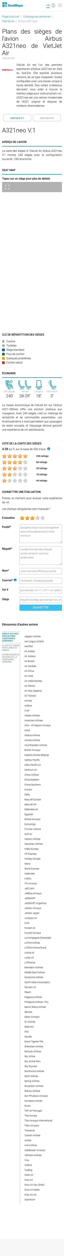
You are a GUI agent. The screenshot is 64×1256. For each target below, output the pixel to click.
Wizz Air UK (30, 1194)
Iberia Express (31, 868)
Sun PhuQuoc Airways (36, 1096)
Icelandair (29, 873)
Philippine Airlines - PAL (36, 1002)
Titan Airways (31, 1125)
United (27, 1140)
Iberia (27, 863)
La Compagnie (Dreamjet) (37, 937)
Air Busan (29, 661)
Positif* (6, 527)
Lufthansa (29, 962)
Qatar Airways (31, 1016)
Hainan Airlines (32, 839)
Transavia (29, 1130)
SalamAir (29, 1026)
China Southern (32, 784)
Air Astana (29, 656)
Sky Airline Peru (32, 1061)
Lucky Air (29, 957)
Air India (28, 676)
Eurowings (30, 824)
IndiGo (27, 878)
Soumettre (41, 607)
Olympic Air (30, 987)
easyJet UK (30, 804)
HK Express (30, 853)
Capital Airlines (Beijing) (36, 755)
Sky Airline (29, 1056)
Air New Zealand (33, 690)
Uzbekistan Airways (34, 1150)
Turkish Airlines (32, 1135)
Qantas (28, 1012)
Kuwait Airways (32, 932)
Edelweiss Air (31, 809)
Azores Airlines (32, 740)
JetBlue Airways (32, 893)
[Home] (12, 4)
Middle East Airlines (34, 972)
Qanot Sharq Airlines (35, 1007)
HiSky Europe (31, 848)
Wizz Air (28, 1179)
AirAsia (28, 700)
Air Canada (30, 666)
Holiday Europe (32, 858)
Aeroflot (28, 646)
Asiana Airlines (32, 735)
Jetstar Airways (32, 908)
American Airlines (33, 720)
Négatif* (7, 548)
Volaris (28, 1165)
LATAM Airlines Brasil (35, 947)
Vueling (28, 1170)
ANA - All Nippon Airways (37, 725)
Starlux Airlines (32, 1091)
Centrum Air (30, 769)
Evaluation (8, 517)
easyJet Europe (32, 799)
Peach (27, 992)
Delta (27, 794)
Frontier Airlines (32, 829)
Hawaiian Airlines (33, 844)
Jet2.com (29, 888)
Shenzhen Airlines (33, 1046)
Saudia (28, 1036)
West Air (28, 1175)
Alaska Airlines (32, 715)
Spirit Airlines (31, 1076)
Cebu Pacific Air (32, 765)
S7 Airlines (29, 1021)
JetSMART (29, 898)
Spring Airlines (31, 1081)
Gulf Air (28, 834)
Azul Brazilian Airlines (35, 745)
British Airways (32, 750)
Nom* (5, 570)
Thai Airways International (38, 1120)
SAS (26, 1031)
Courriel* (9, 580)
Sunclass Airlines (33, 1100)
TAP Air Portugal (33, 1110)
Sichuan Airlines (32, 1051)
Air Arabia (29, 651)
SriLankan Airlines (33, 1086)
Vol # (5, 589)
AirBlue (28, 705)
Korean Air (29, 928)
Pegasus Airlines (33, 997)
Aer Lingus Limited (34, 641)
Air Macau (29, 685)
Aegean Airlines (32, 636)
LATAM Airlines (32, 942)
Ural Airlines (30, 1145)
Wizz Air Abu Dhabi (34, 1184)
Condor (28, 789)
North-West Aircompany (37, 982)
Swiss (27, 1105)
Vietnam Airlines (32, 1155)
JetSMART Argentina (35, 903)
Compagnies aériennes (37, 16)
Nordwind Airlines (33, 977)
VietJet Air (8, 21)
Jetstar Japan (31, 913)
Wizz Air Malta (32, 1189)
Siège (5, 599)
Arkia (27, 730)
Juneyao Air (30, 918)
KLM (26, 923)
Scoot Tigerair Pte (33, 1041)
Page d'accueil (10, 16)
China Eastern (31, 779)
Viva (26, 1160)
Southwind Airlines (34, 1071)
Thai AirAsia (30, 1115)
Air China (29, 671)
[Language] (50, 5)
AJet (26, 710)
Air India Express (33, 681)
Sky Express (30, 1066)
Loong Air (29, 952)
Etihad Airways (32, 819)
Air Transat (30, 695)
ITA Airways (30, 883)
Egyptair (28, 814)
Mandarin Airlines (33, 967)
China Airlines (31, 774)
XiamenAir (29, 1199)
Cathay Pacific (32, 760)
